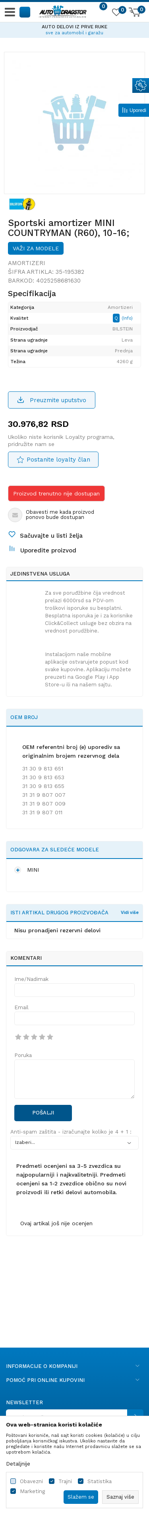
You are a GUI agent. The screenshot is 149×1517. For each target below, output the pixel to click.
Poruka (23, 1055)
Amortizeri (26, 263)
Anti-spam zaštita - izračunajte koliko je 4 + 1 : (71, 1132)
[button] (25, 11)
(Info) (127, 318)
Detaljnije (18, 1463)
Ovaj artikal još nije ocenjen (56, 1223)
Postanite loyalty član (58, 459)
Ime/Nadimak (31, 979)
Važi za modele (36, 248)
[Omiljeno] (116, 13)
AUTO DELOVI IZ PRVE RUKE (74, 26)
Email (21, 1007)
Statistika (99, 1481)
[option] (74, 28)
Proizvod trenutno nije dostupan (56, 493)
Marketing (32, 1491)
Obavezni (31, 1481)
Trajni (65, 1481)
